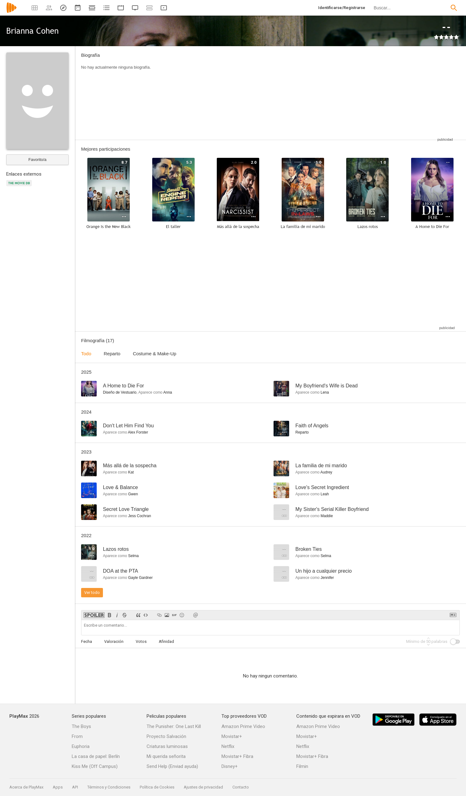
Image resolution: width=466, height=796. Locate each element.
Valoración (114, 641)
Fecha (86, 641)
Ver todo (92, 592)
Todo (86, 353)
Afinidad (166, 641)
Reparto (112, 353)
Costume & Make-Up (154, 353)
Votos (141, 641)
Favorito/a (37, 159)
